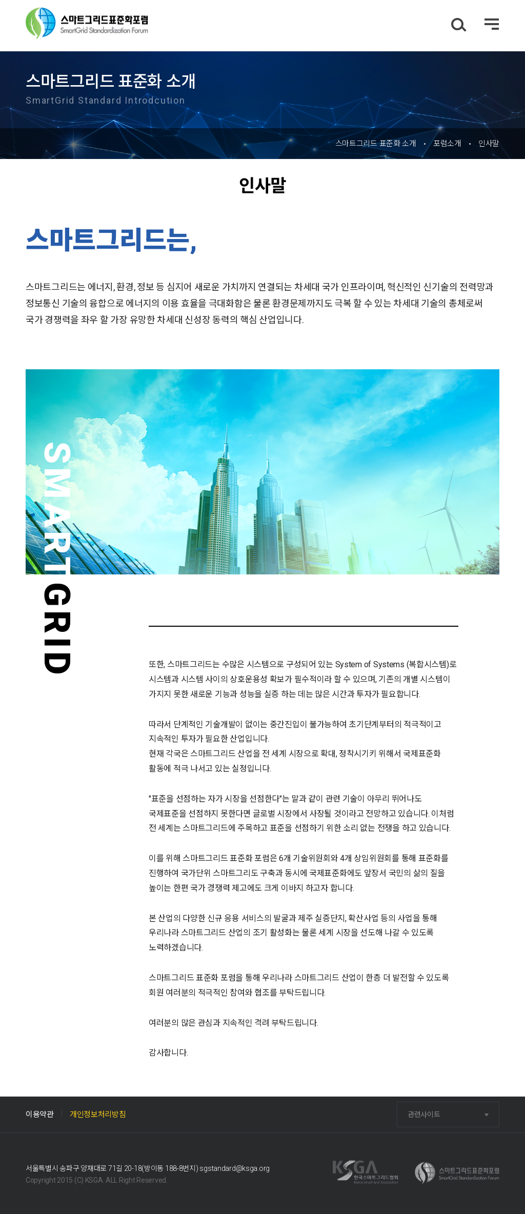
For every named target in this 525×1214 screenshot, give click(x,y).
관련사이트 (424, 1114)
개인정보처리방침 (98, 1114)
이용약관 (40, 1114)
